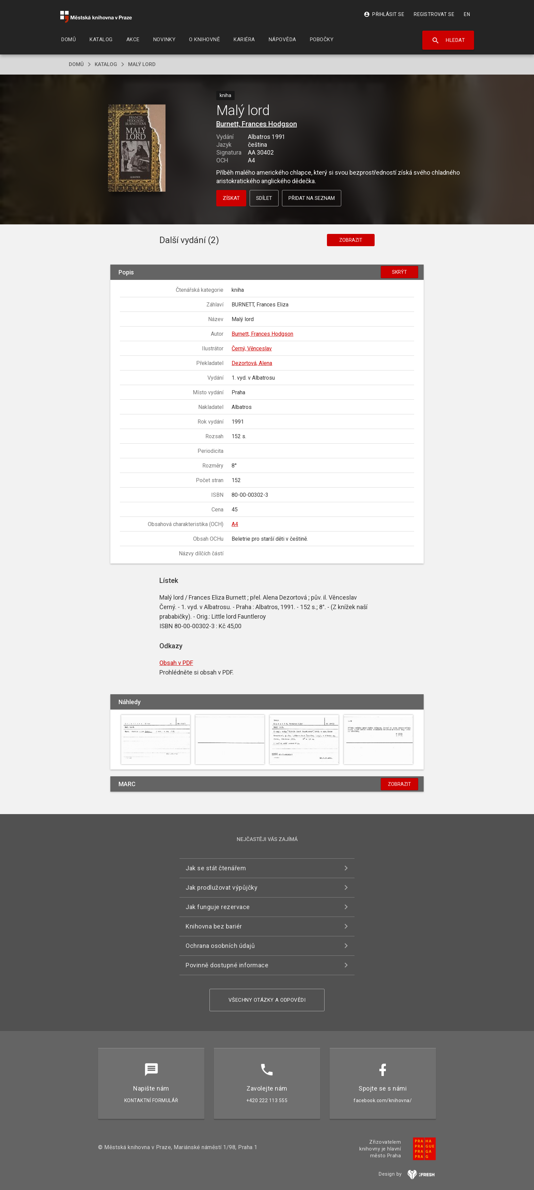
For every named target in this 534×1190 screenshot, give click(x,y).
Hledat (448, 40)
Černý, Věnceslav (252, 348)
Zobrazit (350, 240)
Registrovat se (434, 14)
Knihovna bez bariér (214, 926)
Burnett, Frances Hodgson (256, 124)
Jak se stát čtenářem (216, 868)
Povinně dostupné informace (227, 965)
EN (467, 14)
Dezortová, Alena (252, 363)
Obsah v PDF (176, 662)
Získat (231, 198)
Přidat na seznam (311, 198)
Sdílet (264, 198)
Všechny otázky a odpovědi (267, 1000)
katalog (106, 64)
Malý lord (142, 64)
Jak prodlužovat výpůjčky (221, 887)
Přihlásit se (384, 14)
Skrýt (399, 272)
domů (76, 64)
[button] (136, 148)
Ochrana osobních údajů (220, 945)
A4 (235, 524)
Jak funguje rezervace (218, 906)
